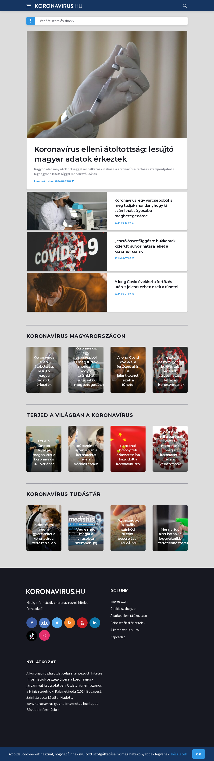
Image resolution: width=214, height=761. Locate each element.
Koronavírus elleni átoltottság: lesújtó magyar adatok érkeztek (44, 371)
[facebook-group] (44, 622)
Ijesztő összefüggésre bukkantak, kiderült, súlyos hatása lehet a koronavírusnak (145, 246)
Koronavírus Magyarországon (75, 336)
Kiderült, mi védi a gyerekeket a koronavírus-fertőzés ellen (44, 533)
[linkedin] (94, 622)
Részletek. (179, 754)
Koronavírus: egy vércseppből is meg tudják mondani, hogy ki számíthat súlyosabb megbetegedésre (89, 366)
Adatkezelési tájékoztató (129, 615)
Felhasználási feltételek (128, 623)
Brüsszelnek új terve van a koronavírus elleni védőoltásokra (86, 454)
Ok (198, 754)
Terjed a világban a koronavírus (79, 415)
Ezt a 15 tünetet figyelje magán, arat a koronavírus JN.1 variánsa (43, 452)
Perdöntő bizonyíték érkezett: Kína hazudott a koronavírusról (128, 454)
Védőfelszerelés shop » (57, 21)
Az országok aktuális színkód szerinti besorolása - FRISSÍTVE (128, 531)
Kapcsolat (118, 637)
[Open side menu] (28, 5)
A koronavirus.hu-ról (125, 630)
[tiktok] (31, 635)
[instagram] (44, 635)
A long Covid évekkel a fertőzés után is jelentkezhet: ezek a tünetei (128, 371)
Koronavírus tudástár (63, 494)
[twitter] (57, 622)
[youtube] (82, 622)
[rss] (69, 622)
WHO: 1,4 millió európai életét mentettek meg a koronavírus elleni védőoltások (170, 448)
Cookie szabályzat (124, 608)
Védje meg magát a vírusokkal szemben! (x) (86, 536)
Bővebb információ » (42, 709)
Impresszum (119, 601)
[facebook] (31, 622)
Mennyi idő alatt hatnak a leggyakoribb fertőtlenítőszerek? (174, 536)
